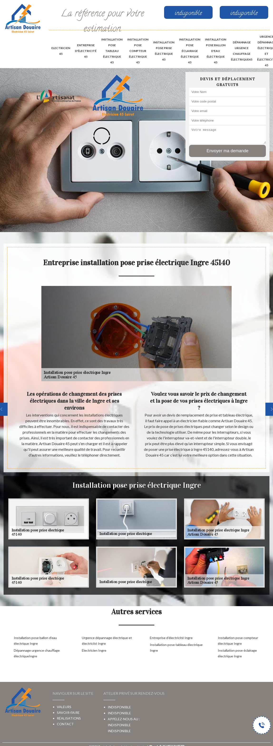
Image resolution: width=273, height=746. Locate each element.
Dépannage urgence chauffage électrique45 (241, 51)
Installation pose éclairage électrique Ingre (237, 653)
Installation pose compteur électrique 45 (137, 51)
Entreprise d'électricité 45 (86, 50)
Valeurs (64, 707)
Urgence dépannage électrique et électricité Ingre (107, 640)
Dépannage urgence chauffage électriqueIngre (37, 653)
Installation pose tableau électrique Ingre (176, 647)
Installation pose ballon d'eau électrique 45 (215, 51)
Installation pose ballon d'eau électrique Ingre (35, 640)
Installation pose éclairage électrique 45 (189, 51)
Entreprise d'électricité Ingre (171, 638)
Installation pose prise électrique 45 (163, 51)
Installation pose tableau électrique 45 (111, 51)
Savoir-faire (68, 712)
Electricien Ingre (94, 650)
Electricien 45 (60, 51)
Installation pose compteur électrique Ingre (238, 640)
